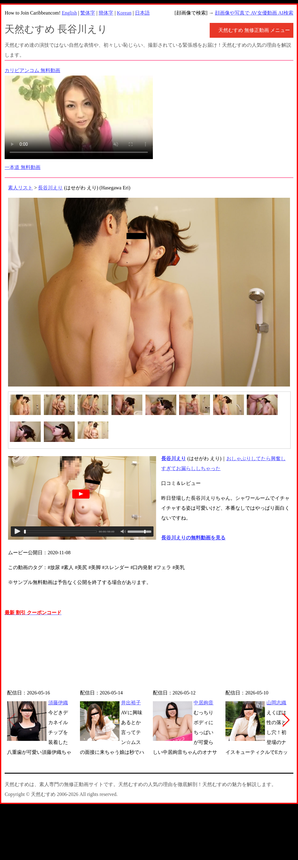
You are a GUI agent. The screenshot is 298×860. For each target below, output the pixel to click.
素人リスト (20, 187)
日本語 (142, 12)
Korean (124, 12)
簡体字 (106, 12)
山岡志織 (276, 702)
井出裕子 (131, 702)
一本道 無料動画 (22, 167)
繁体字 (87, 12)
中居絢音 (203, 702)
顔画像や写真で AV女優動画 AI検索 (254, 12)
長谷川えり (50, 187)
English (69, 12)
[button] (286, 720)
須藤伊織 (58, 702)
